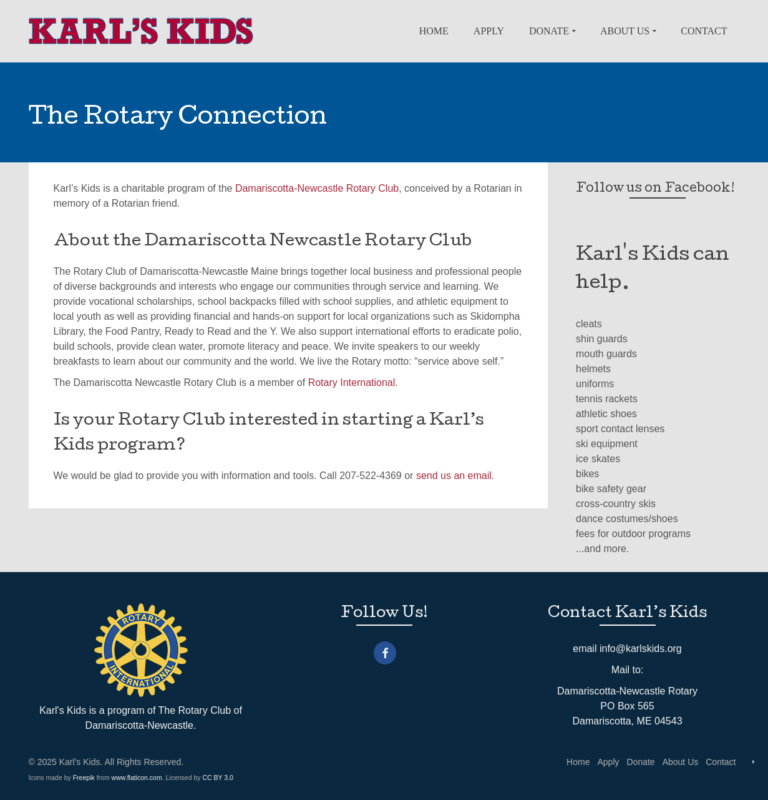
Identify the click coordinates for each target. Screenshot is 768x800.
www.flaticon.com (137, 777)
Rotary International (352, 382)
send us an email (454, 475)
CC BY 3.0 (217, 777)
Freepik (84, 777)
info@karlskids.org (641, 648)
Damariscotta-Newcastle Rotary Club (317, 188)
